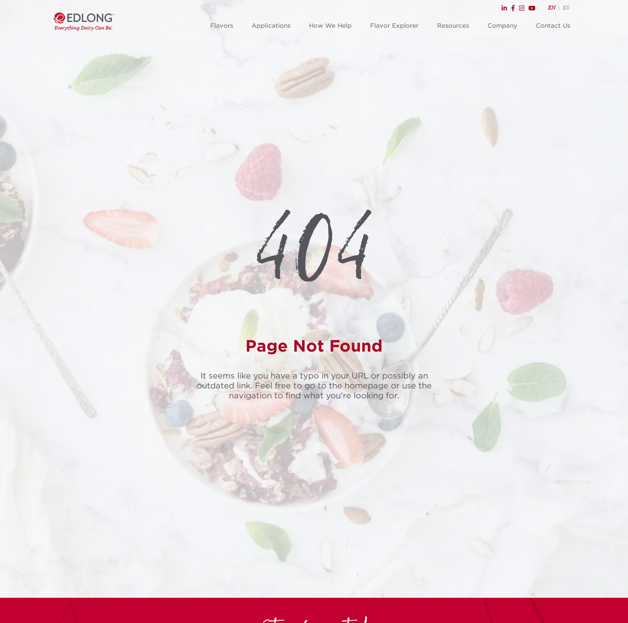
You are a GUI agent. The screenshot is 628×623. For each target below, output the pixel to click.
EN (551, 8)
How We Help (330, 25)
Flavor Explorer (394, 25)
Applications (271, 25)
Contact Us (553, 25)
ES (566, 8)
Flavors (221, 25)
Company (502, 25)
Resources (453, 25)
